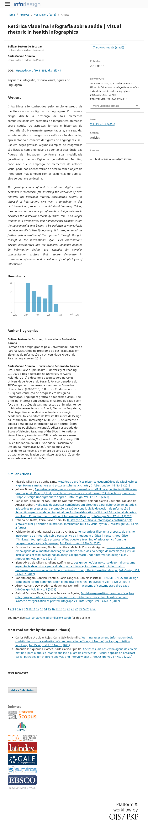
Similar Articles (19, 474)
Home (11, 14)
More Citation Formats (106, 105)
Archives (24, 14)
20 (68, 609)
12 (37, 609)
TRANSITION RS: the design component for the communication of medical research (76, 580)
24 (84, 609)
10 (30, 609)
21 (72, 609)
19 (64, 609)
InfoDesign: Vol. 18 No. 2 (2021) (109, 582)
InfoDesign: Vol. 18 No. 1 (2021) (35, 589)
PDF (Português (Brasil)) (110, 47)
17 (57, 609)
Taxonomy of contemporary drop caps (105, 585)
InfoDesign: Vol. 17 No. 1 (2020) (112, 516)
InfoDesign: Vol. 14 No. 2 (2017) (99, 601)
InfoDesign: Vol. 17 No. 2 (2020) (112, 656)
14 (45, 609)
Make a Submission (22, 690)
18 (60, 609)
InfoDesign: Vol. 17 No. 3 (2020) (88, 497)
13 (41, 609)
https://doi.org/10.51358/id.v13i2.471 (38, 70)
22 (76, 609)
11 (33, 609)
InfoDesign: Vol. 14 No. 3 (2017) (80, 543)
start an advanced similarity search (48, 617)
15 (49, 609)
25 (87, 609)
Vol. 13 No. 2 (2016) (45, 14)
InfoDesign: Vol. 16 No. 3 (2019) (111, 485)
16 (53, 609)
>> (94, 609)
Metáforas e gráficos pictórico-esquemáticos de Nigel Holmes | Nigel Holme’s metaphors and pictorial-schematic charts (77, 483)
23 (80, 609)
